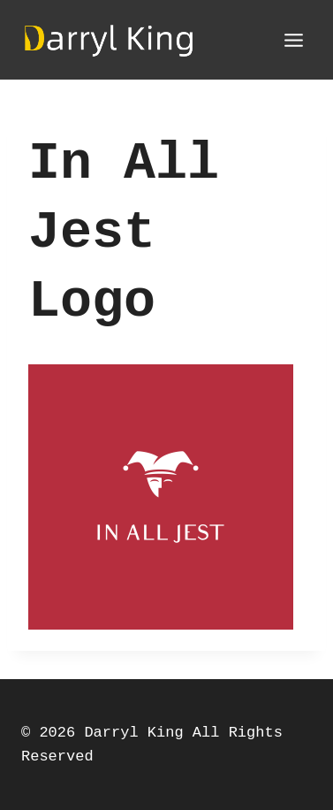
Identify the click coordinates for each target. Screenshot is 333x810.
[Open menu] (293, 40)
